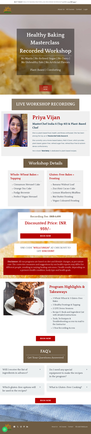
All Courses (70, 10)
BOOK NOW (45, 237)
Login (86, 10)
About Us (61, 10)
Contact (79, 10)
